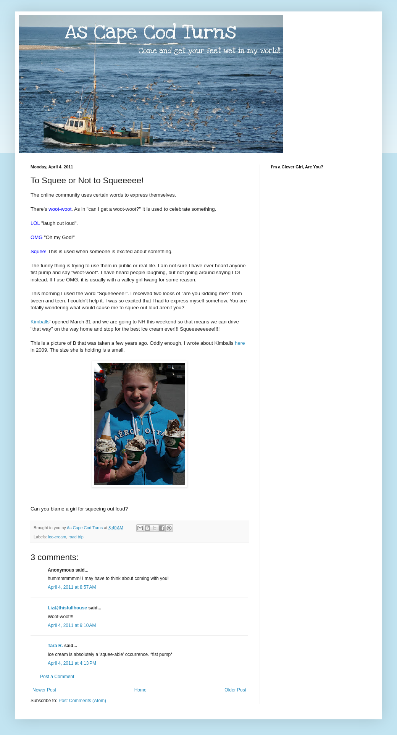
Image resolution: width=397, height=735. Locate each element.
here (240, 343)
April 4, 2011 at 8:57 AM (72, 587)
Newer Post (44, 690)
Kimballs (40, 322)
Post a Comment (57, 676)
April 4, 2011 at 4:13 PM (72, 663)
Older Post (235, 690)
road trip (76, 537)
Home (140, 690)
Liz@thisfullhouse (67, 608)
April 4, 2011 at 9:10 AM (72, 625)
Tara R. (55, 645)
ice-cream (57, 537)
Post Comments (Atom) (82, 700)
